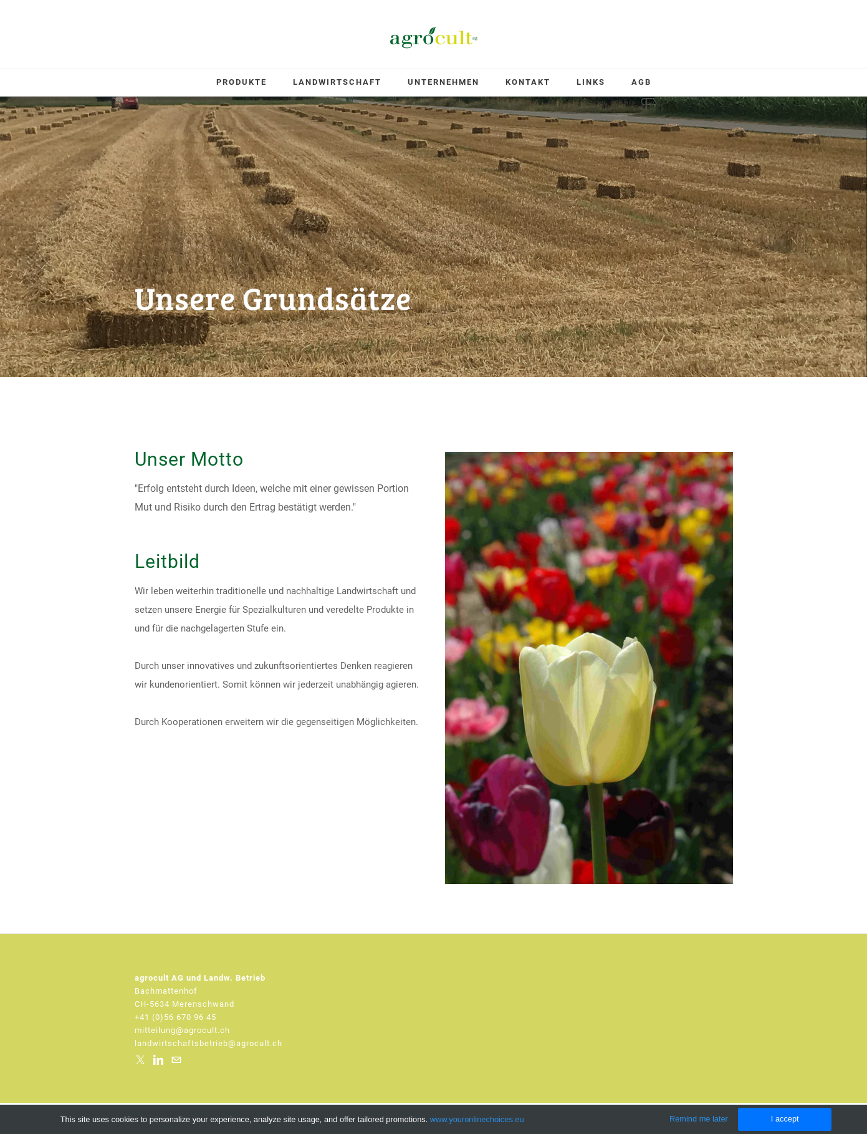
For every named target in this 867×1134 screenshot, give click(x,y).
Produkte (241, 82)
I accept (785, 1118)
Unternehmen (443, 82)
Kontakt (527, 82)
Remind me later (698, 1118)
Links (591, 82)
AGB (641, 82)
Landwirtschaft (337, 82)
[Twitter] (140, 1059)
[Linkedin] (158, 1059)
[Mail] (176, 1059)
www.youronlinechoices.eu (477, 1119)
